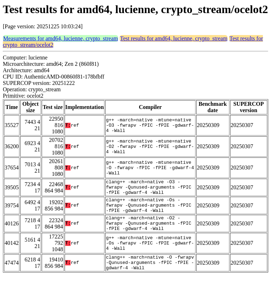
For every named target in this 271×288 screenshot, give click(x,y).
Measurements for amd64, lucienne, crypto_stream (60, 38)
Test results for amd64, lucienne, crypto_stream (173, 38)
